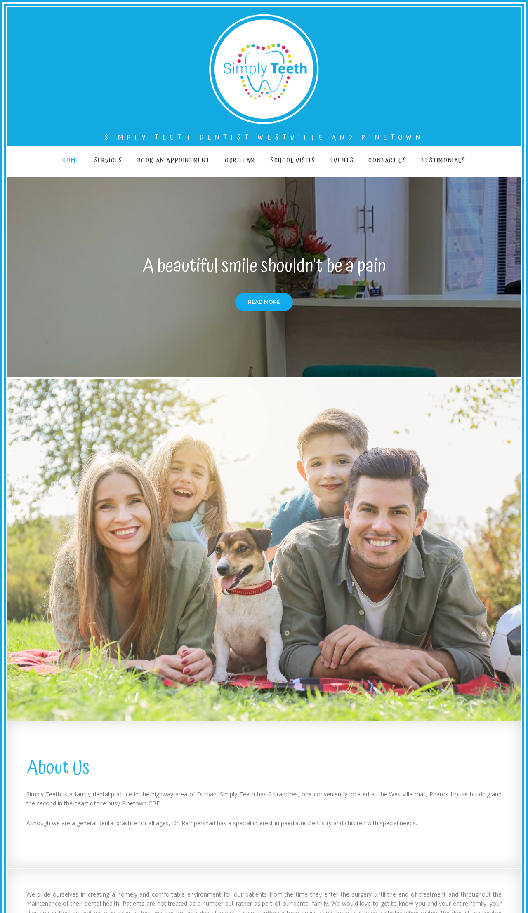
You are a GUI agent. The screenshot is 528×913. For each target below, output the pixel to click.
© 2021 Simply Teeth (489, 890)
